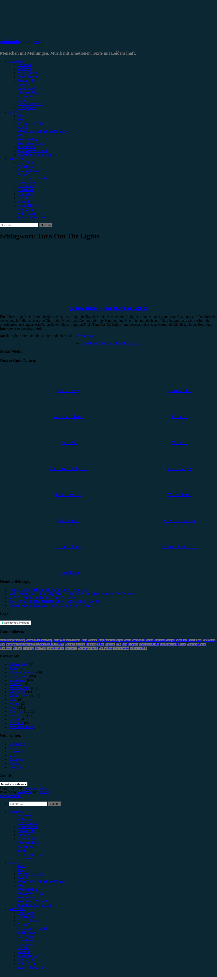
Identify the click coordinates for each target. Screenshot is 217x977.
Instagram (91, 644)
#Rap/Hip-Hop (27, 139)
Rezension (24, 65)
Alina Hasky (26, 166)
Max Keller (25, 209)
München (192, 644)
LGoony (143, 644)
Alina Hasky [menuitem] (26, 917)
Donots (149, 640)
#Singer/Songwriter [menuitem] (30, 893)
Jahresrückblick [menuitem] (28, 842)
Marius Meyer (27, 205)
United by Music (55, 648)
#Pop (20, 120)
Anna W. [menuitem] (23, 924)
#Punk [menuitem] (21, 885)
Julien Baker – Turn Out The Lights (108, 308)
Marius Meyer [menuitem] (27, 956)
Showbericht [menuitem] (26, 831)
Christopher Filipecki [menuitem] (32, 928)
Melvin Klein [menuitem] (26, 964)
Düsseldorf (181, 640)
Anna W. (23, 174)
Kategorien (16, 61)
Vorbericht (24, 69)
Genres (13, 112)
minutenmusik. (22, 42)
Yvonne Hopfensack (31, 217)
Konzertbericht (27, 73)
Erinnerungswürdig (30, 104)
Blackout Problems (70, 640)
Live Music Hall (168, 644)
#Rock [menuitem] (21, 866)
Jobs (12, 755)
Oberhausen (6, 648)
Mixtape (14, 703)
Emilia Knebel (27, 182)
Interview (24, 84)
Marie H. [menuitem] (23, 952)
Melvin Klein (26, 213)
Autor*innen (17, 159)
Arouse (44, 792)
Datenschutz (17, 744)
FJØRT (60, 644)
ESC (205, 640)
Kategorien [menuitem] (16, 811)
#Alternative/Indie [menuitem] (30, 874)
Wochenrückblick (21, 727)
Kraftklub (110, 644)
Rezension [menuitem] (24, 815)
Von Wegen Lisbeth (88, 648)
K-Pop (100, 644)
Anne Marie (6, 640)
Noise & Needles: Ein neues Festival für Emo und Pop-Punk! (51, 605)
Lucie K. (23, 198)
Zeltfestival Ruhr (139, 648)
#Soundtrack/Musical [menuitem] (32, 901)
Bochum (92, 640)
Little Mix (153, 644)
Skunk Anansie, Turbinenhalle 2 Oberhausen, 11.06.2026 (48, 590)
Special (22, 100)
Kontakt (14, 763)
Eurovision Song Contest (19, 644)
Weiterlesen (86, 336)
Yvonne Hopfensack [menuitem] (31, 967)
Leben (13, 699)
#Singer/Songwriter (30, 143)
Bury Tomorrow (106, 640)
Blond (84, 640)
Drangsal (170, 640)
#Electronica (26, 147)
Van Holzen (71, 648)
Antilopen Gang (43, 640)
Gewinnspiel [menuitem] (26, 839)
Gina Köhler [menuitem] (26, 936)
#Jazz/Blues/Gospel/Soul (34, 155)
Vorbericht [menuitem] (24, 819)
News (12, 707)
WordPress (24, 792)
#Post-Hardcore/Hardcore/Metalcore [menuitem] (42, 881)
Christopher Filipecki (32, 178)
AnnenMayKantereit (24, 640)
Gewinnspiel (26, 88)
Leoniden (133, 644)
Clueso (127, 640)
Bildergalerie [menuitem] (26, 858)
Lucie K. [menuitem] (23, 948)
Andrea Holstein (28, 170)
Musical (182, 644)
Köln (118, 644)
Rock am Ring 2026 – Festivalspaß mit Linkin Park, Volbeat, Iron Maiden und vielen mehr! (72, 594)
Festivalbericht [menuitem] (27, 827)
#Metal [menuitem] (22, 878)
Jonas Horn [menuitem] (25, 940)
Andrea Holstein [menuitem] (28, 921)
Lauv (124, 644)
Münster (202, 644)
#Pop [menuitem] (20, 870)
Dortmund (159, 640)
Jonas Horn (25, 190)
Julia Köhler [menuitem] (25, 944)
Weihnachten (106, 648)
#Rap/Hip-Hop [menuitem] (27, 889)
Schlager (17, 648)
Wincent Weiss (121, 648)
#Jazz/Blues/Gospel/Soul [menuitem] (34, 905)
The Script (28, 648)
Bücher (14, 668)
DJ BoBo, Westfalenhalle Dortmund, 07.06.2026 (42, 597)
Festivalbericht (27, 77)
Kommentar (25, 96)
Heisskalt (80, 644)
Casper (119, 640)
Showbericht (26, 80)
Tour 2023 (40, 648)
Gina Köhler (26, 186)
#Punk (21, 135)
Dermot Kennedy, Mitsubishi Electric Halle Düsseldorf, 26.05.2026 (55, 601)
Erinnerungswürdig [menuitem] (30, 854)
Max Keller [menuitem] (25, 960)
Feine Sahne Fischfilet (44, 644)
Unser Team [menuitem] (25, 913)
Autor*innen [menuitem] (17, 909)
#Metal (22, 127)
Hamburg (70, 644)
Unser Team (25, 162)
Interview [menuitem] (24, 835)
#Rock (21, 116)
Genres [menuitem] (13, 862)
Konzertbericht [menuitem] (27, 823)
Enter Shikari (195, 640)
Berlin (56, 640)
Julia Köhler (25, 194)
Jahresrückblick (28, 92)
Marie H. (23, 202)
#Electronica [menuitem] (26, 897)
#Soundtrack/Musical (32, 151)
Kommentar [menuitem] (25, 846)
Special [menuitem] (22, 850)
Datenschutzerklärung (16, 622)
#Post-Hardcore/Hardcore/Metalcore (42, 131)
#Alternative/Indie (30, 123)
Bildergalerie (26, 108)
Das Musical (138, 640)
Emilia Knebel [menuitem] (27, 932)
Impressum (16, 752)
